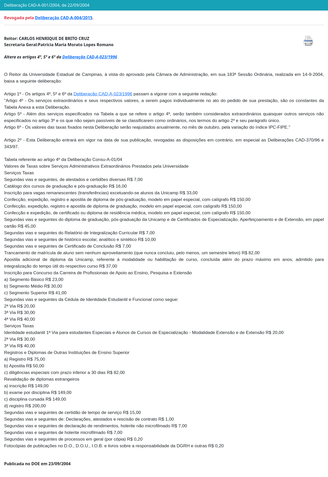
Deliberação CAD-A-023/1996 (89, 57)
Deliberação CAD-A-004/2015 (64, 18)
